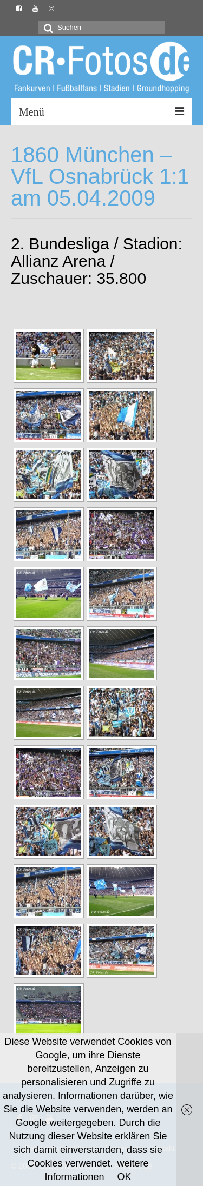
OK (124, 1176)
